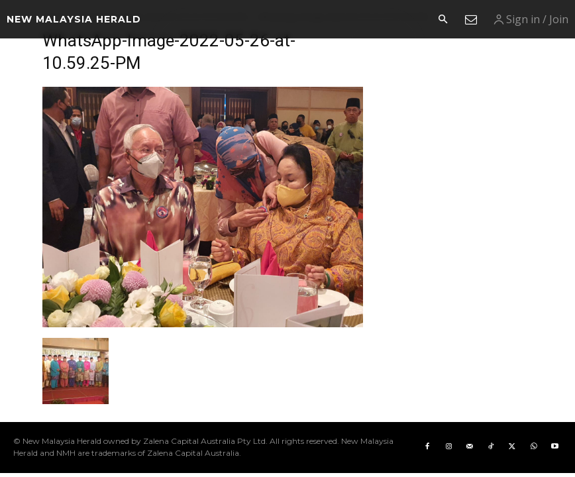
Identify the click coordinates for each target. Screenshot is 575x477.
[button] (442, 20)
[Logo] (74, 19)
